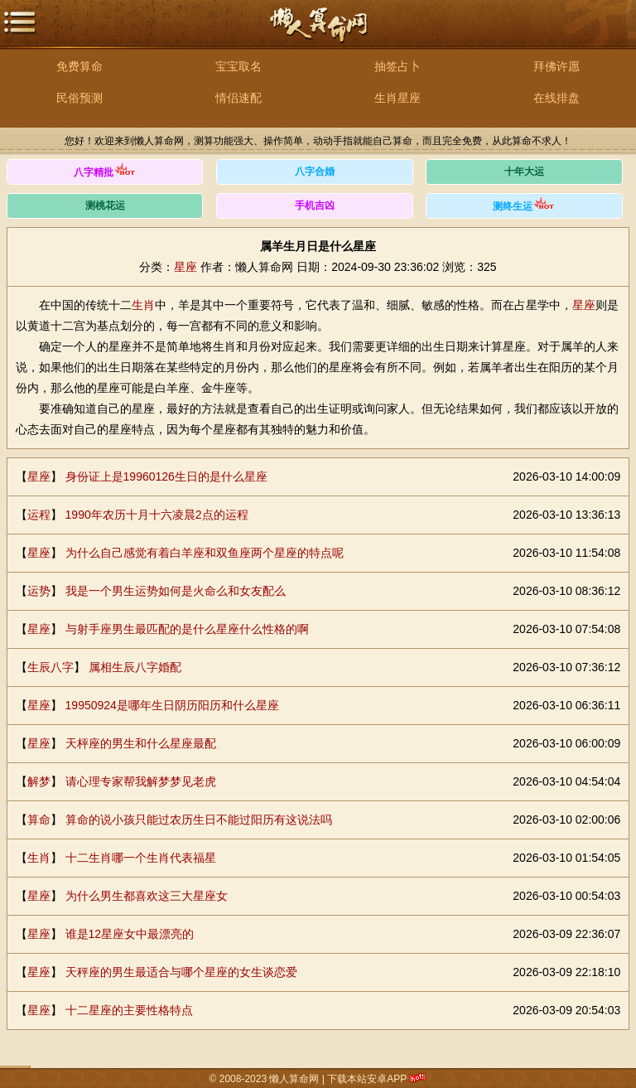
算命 (39, 819)
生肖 (143, 305)
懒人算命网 (318, 33)
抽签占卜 (397, 66)
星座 (185, 266)
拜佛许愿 (556, 66)
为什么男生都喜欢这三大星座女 (146, 895)
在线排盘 (556, 97)
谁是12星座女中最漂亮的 (130, 934)
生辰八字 (50, 667)
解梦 (39, 781)
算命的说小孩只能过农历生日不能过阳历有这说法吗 (198, 819)
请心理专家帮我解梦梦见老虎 (140, 781)
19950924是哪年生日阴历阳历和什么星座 (172, 705)
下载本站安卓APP (367, 1079)
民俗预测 (79, 97)
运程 (39, 514)
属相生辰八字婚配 (135, 667)
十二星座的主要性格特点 (129, 1010)
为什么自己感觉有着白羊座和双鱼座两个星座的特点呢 (204, 552)
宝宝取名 (238, 66)
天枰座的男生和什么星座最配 (140, 743)
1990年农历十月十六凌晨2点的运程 (156, 514)
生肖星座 (397, 97)
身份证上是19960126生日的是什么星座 (166, 476)
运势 (39, 590)
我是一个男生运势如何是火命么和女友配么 (175, 590)
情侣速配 (238, 97)
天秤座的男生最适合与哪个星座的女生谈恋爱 (181, 972)
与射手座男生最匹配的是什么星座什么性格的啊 (187, 629)
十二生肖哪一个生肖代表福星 (140, 857)
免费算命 (79, 66)
